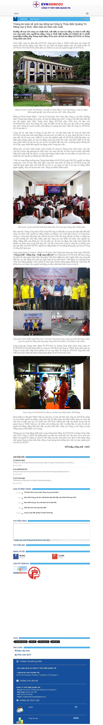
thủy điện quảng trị (21, 641)
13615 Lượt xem (34, 19)
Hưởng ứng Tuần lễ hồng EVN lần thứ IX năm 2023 (32, 540)
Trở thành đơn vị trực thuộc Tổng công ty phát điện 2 (41, 492)
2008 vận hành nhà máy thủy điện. (35, 507)
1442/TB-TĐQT (19, 460)
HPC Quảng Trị (44, 641)
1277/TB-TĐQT (19, 478)
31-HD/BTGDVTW (20, 469)
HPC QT (33, 641)
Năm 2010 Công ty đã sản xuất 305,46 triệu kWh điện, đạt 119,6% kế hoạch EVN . (50, 497)
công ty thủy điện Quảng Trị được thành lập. (38, 513)
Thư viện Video (20, 521)
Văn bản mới (19, 457)
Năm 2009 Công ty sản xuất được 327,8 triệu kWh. (40, 502)
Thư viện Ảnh (19, 545)
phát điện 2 (55, 641)
